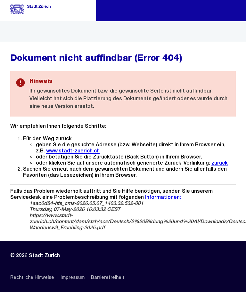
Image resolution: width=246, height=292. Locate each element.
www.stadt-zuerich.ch (73, 151)
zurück (219, 163)
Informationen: (163, 197)
